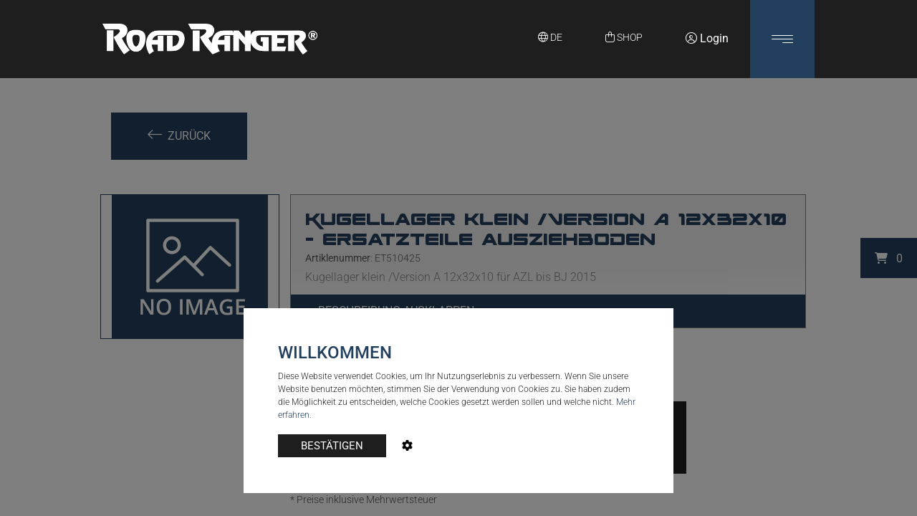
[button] (782, 39)
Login (707, 38)
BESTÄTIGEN (332, 445)
